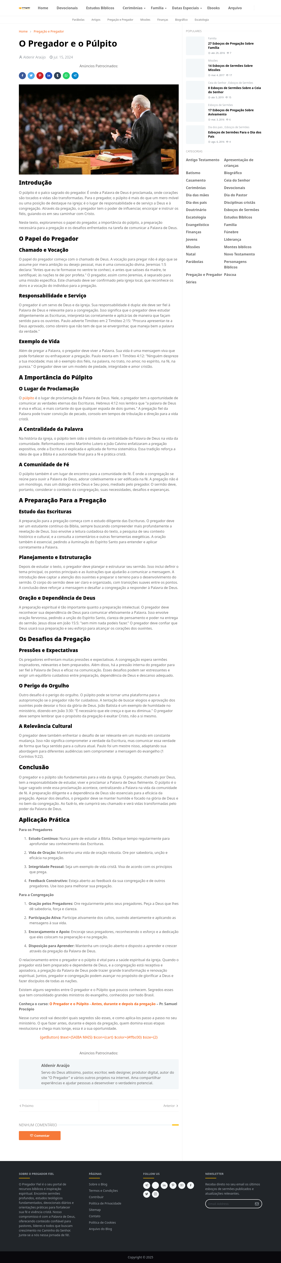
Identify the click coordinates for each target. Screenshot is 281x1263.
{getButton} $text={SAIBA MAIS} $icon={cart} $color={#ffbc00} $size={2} (99, 1037)
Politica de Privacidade (105, 1203)
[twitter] (146, 1194)
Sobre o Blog (98, 1184)
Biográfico (181, 20)
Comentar (40, 1136)
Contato (94, 1216)
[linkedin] (164, 1185)
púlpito (28, 397)
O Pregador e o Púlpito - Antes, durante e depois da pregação (103, 1003)
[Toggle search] (260, 8)
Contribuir (96, 1197)
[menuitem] (43, 8)
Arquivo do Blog (100, 1229)
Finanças (162, 20)
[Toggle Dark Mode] (257, 7)
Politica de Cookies (102, 1222)
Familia (212, 38)
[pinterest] (173, 1185)
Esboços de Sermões (240, 83)
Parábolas (78, 20)
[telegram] (146, 1185)
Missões (145, 20)
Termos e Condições (103, 1190)
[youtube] (181, 1185)
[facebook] (248, 8)
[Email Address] (229, 1204)
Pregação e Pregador (120, 20)
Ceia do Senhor (217, 83)
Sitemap (95, 1210)
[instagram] (251, 8)
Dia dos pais (215, 127)
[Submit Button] (257, 1204)
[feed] (155, 1185)
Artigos (96, 20)
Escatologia (202, 20)
